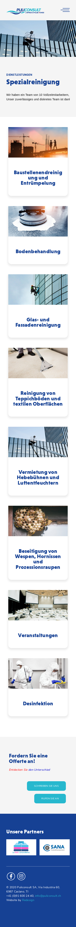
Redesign (28, 900)
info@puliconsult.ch (48, 896)
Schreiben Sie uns (46, 786)
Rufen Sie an (50, 798)
